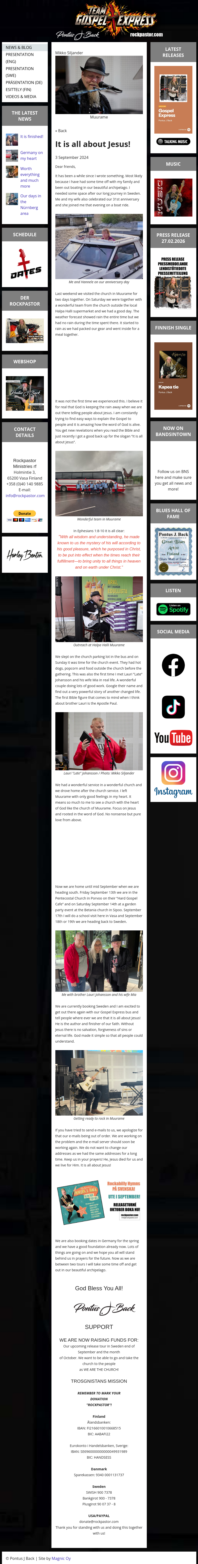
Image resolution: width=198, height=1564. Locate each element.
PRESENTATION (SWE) (20, 72)
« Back (61, 130)
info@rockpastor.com (25, 495)
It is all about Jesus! (92, 144)
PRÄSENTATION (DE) (24, 82)
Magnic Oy (61, 1558)
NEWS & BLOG (19, 47)
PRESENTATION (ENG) (20, 58)
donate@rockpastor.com (99, 1521)
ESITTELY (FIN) (18, 89)
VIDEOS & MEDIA (21, 96)
